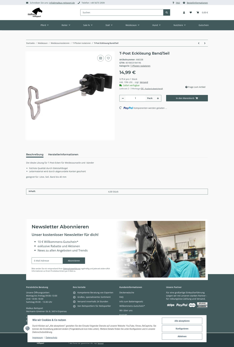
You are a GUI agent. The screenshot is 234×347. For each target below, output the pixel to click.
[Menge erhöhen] (158, 98)
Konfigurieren (182, 328)
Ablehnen (182, 336)
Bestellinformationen (197, 2)
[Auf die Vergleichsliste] (100, 58)
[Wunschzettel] (190, 12)
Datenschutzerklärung (71, 268)
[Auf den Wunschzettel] (108, 58)
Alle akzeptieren (182, 321)
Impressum (37, 338)
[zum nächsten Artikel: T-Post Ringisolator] (205, 43)
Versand (144, 82)
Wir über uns (126, 310)
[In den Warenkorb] (187, 98)
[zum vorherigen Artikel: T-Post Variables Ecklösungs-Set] (199, 43)
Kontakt (123, 314)
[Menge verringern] (123, 98)
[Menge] (135, 98)
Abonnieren (74, 260)
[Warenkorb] (202, 12)
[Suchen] (122, 12)
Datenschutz (51, 338)
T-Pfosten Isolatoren (140, 65)
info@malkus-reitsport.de (62, 2)
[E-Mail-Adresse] (47, 260)
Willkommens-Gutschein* (132, 306)
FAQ (178, 2)
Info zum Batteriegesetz (131, 301)
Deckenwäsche (126, 292)
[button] (184, 12)
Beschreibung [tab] (34, 154)
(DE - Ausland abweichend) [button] (152, 88)
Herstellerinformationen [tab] (63, 154)
